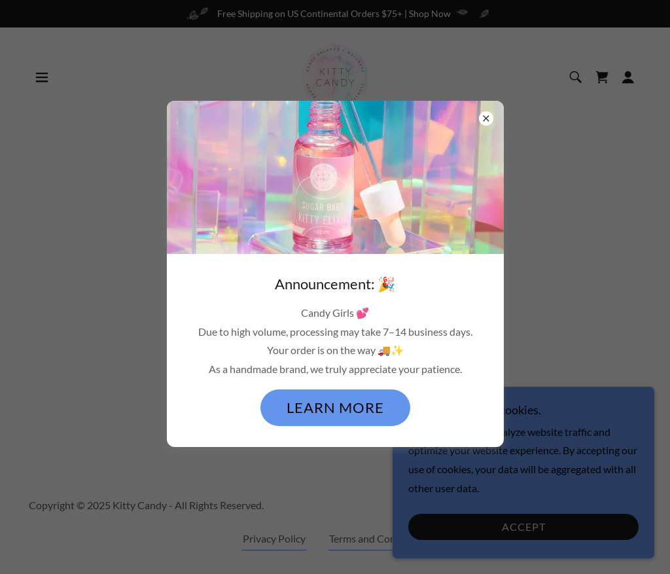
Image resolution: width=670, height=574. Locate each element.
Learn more (335, 407)
